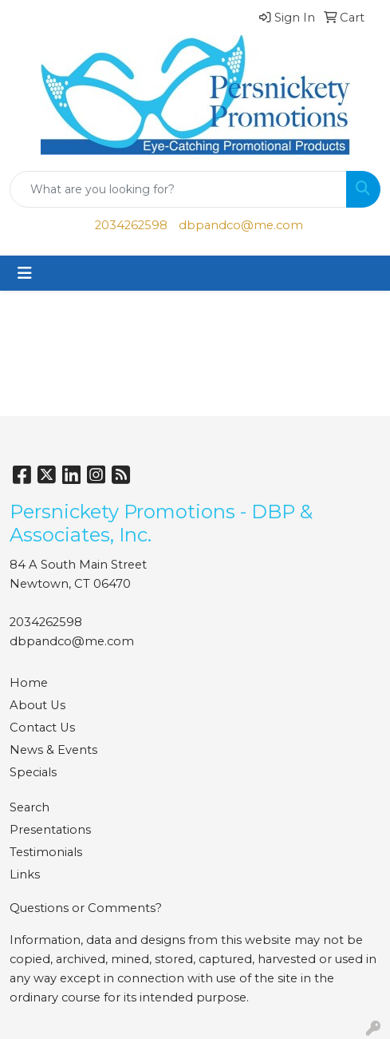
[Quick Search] (178, 189)
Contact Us (42, 727)
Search (29, 807)
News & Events (53, 750)
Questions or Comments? (86, 908)
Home (29, 683)
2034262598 (131, 225)
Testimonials (46, 852)
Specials (33, 772)
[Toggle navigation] (24, 273)
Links (25, 874)
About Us (37, 705)
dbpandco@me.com (241, 225)
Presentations (50, 830)
